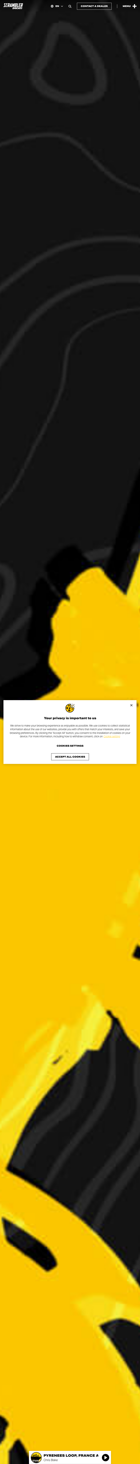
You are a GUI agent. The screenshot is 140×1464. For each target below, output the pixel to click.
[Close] (131, 705)
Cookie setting (112, 736)
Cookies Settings (70, 746)
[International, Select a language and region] (57, 6)
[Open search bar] (70, 6)
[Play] (105, 1457)
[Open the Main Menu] (130, 6)
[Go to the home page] (13, 6)
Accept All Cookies (70, 756)
